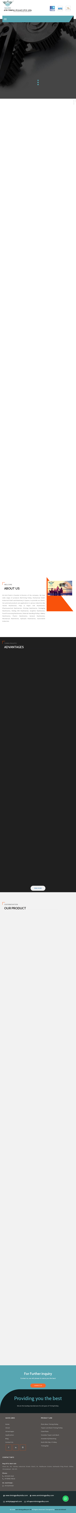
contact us (38, 1385)
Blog (7, 1438)
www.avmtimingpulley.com (43, 1495)
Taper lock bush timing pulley (52, 1428)
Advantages (9, 1431)
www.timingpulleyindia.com (17, 1495)
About (7, 1428)
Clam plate (45, 1431)
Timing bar (45, 1446)
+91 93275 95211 (9, 1476)
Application (9, 1435)
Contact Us (9, 1442)
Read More (13, 628)
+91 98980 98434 (9, 1479)
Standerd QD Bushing (48, 1438)
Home (7, 1424)
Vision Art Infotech (60, 1509)
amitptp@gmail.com (14, 1501)
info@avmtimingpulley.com (38, 1501)
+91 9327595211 (9, 1486)
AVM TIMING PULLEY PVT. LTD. (24, 1509)
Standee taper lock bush (50, 1435)
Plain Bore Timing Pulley (49, 1424)
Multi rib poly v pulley (49, 1442)
